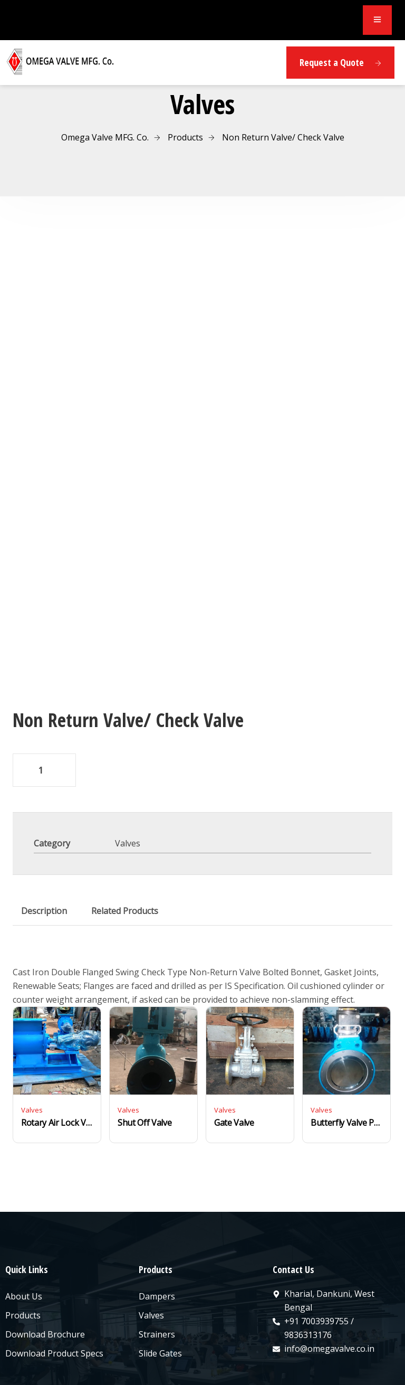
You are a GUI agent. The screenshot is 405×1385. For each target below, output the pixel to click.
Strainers (157, 1271)
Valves (127, 780)
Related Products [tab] (124, 847)
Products (23, 1252)
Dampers (157, 1233)
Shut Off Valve (145, 1059)
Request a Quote (340, 62)
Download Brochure (45, 1271)
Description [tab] (44, 847)
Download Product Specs (54, 1290)
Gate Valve (234, 1059)
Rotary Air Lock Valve (57, 1059)
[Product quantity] (44, 706)
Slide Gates (160, 1290)
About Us (23, 1233)
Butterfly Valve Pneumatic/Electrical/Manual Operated (346, 1059)
